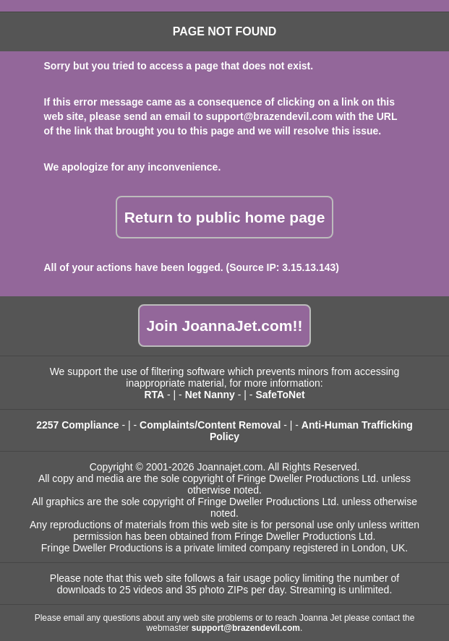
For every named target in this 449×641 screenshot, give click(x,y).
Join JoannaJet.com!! (225, 325)
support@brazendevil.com (269, 116)
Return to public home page (224, 217)
